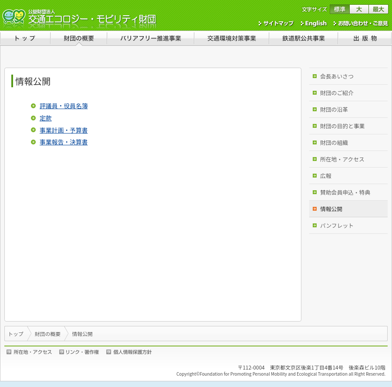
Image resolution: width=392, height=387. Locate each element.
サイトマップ (276, 23)
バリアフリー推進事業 (150, 38)
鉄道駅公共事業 (303, 38)
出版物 (365, 38)
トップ (25, 38)
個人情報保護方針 (129, 352)
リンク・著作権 (80, 352)
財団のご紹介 (337, 93)
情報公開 (331, 209)
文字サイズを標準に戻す (339, 9)
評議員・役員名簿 (64, 105)
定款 (46, 117)
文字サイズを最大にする (379, 9)
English (314, 23)
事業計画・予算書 (64, 130)
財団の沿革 (334, 109)
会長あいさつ (337, 76)
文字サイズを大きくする (359, 9)
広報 (325, 175)
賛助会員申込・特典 (345, 192)
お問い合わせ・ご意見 (361, 23)
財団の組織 (334, 142)
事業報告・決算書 (64, 141)
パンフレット (337, 225)
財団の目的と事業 (342, 126)
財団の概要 (78, 38)
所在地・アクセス (342, 159)
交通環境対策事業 (231, 38)
